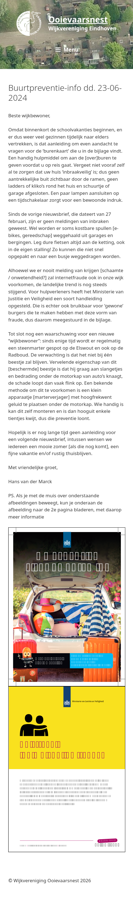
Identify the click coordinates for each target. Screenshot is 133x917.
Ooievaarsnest (78, 19)
